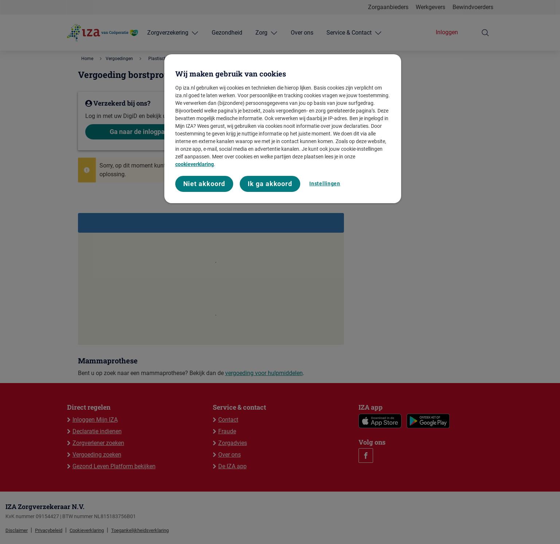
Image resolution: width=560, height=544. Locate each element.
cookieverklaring (194, 164)
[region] (282, 128)
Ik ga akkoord (270, 184)
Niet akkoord (204, 184)
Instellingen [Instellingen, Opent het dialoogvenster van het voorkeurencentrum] (324, 183)
